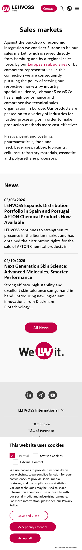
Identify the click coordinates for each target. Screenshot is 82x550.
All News (41, 327)
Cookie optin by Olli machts (66, 547)
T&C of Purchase (41, 431)
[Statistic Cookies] (35, 455)
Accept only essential (32, 527)
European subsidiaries (47, 64)
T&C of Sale (41, 424)
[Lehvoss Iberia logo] (18, 8)
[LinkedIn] (29, 395)
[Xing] (41, 395)
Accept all (25, 538)
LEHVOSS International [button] (38, 410)
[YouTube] (52, 395)
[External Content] (15, 462)
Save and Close (28, 515)
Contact (49, 8)
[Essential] (12, 455)
